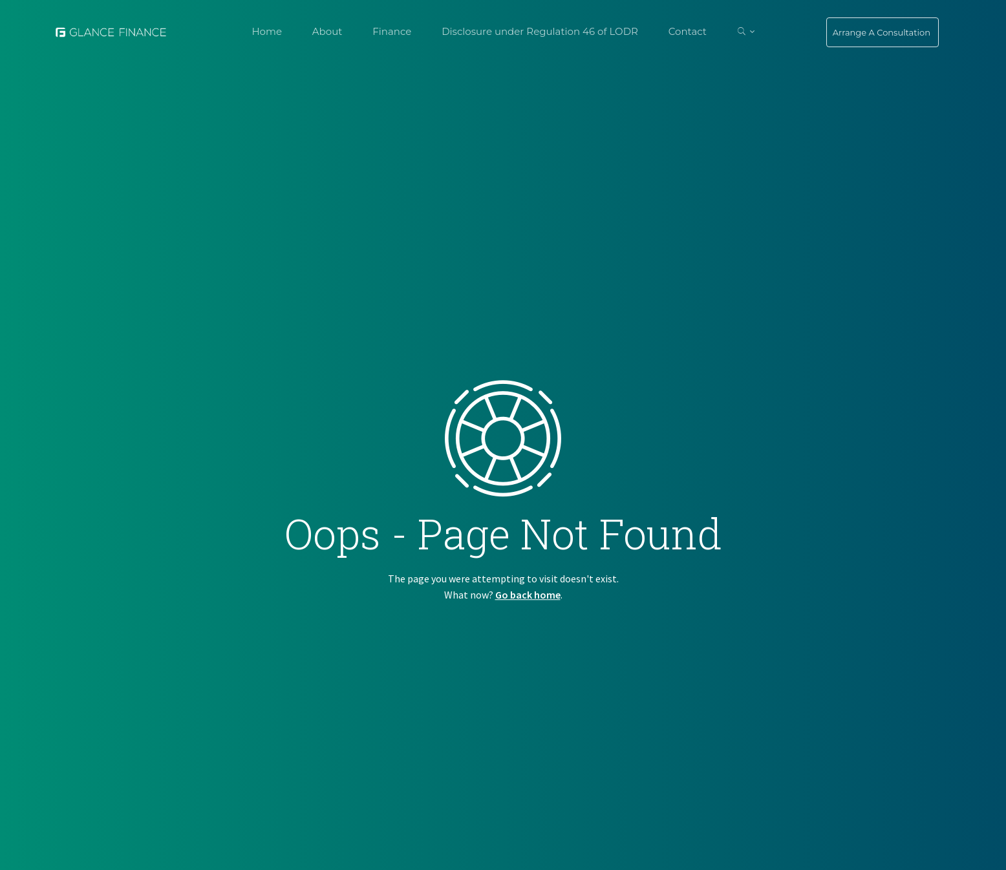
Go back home (528, 594)
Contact (688, 31)
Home (267, 31)
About (327, 31)
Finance (391, 31)
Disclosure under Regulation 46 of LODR (540, 31)
